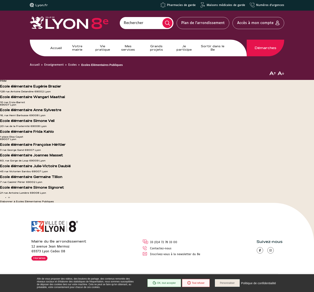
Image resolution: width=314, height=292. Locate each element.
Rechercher (133, 23)
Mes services (128, 47)
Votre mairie (77, 47)
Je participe (184, 47)
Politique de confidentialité (258, 283)
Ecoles (72, 64)
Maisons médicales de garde (226, 5)
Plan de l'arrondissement (203, 23)
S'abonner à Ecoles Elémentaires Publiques (27, 201)
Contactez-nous (160, 248)
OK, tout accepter (164, 283)
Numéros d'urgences (270, 5)
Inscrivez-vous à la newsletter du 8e (175, 254)
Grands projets (156, 47)
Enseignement (54, 64)
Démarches (265, 48)
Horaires (39, 258)
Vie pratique (102, 47)
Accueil (56, 48)
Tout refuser (195, 283)
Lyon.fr (41, 5)
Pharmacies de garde (181, 5)
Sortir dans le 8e (212, 47)
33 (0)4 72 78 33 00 (163, 242)
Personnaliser (227, 283)
